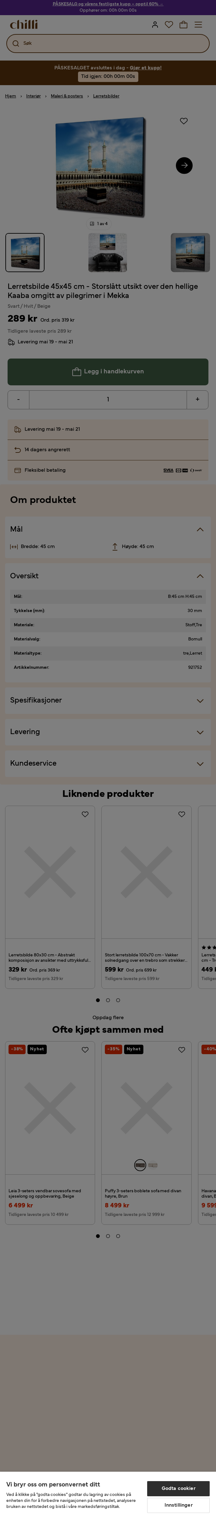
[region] (108, 1498)
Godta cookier (178, 1488)
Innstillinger (179, 1505)
